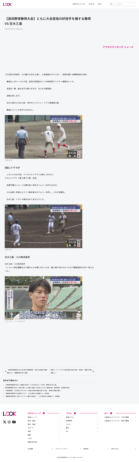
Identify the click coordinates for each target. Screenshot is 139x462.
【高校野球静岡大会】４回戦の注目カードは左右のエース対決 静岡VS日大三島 (30, 385)
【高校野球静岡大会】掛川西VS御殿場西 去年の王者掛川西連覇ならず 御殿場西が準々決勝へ (27, 371)
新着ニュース (32, 417)
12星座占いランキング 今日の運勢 (116, 417)
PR (67, 431)
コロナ (30, 438)
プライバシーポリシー (62, 448)
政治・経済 (31, 421)
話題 (29, 435)
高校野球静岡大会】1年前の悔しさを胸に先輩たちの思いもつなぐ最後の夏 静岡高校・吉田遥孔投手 (37, 388)
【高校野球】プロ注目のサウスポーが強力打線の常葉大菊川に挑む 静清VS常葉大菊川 (33, 390)
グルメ (68, 424)
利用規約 (86, 448)
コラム (91, 4)
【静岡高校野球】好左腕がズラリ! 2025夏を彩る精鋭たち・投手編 (27, 393)
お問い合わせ (115, 448)
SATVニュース (79, 4)
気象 (29, 431)
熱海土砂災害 (32, 442)
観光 (67, 428)
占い (100, 4)
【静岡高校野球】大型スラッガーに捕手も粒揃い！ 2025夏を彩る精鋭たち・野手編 (32, 396)
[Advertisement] (49, 53)
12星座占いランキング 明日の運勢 (116, 421)
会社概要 (30, 448)
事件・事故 (31, 424)
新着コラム (70, 417)
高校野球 (69, 421)
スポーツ (31, 428)
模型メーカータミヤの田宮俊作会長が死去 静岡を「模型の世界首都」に (71, 371)
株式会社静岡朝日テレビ (64, 457)
